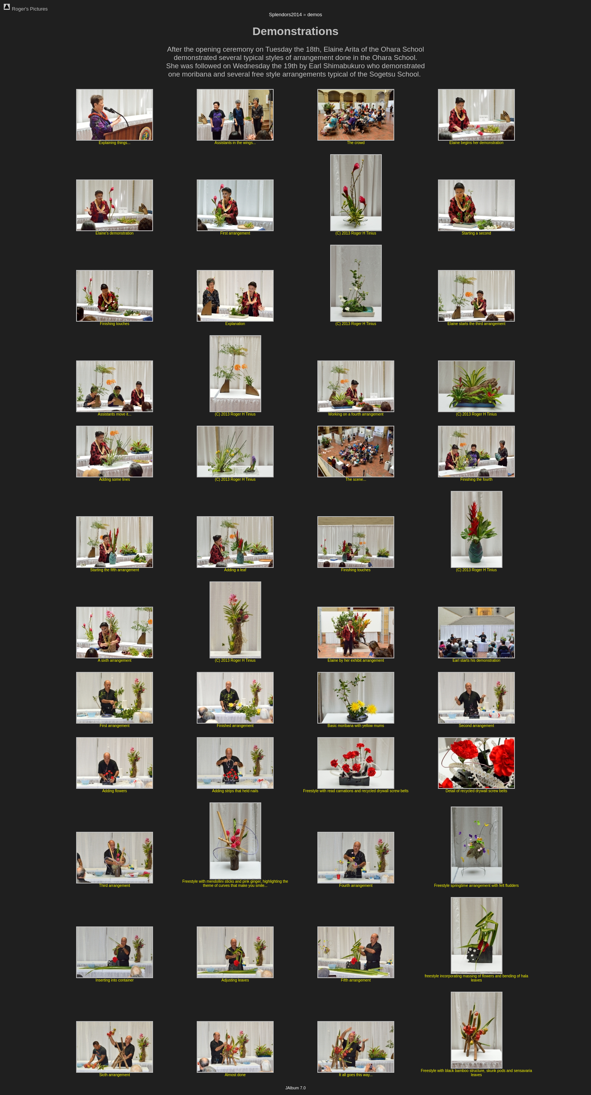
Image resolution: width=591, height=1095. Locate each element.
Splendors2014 (285, 14)
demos (314, 14)
